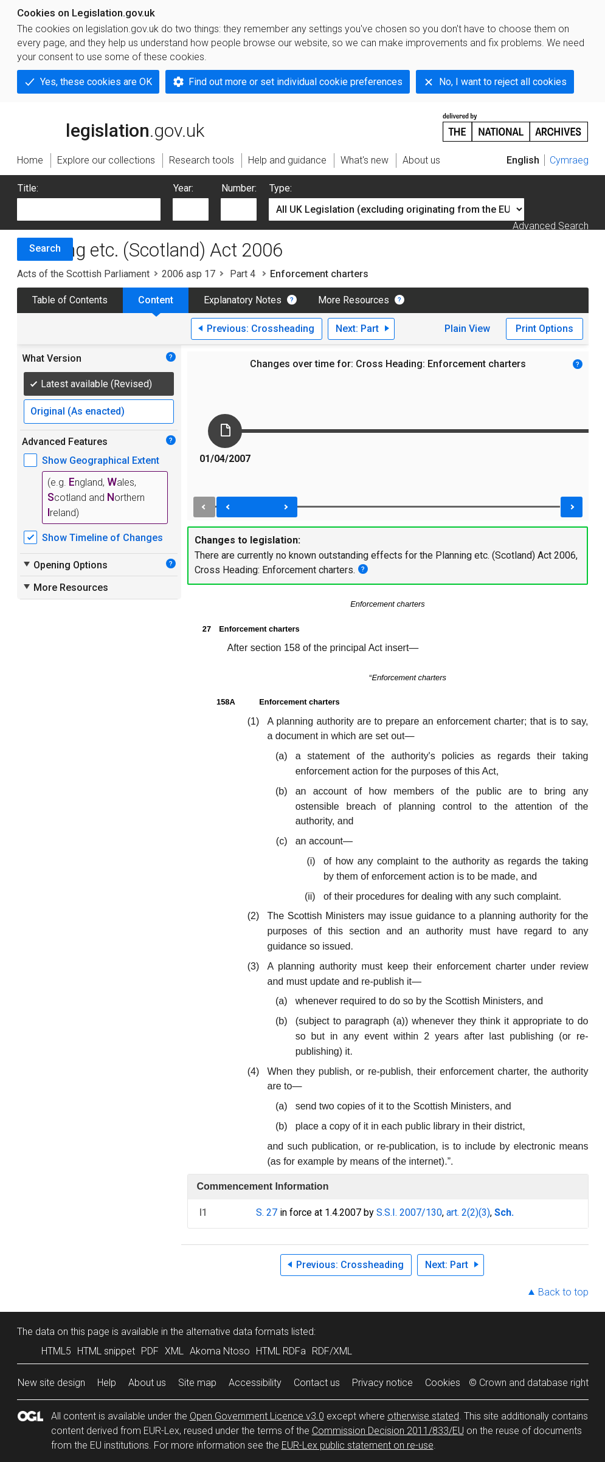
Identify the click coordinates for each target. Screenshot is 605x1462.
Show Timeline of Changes (102, 537)
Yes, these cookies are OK (96, 82)
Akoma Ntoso (220, 1351)
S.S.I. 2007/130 (409, 1212)
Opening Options (65, 565)
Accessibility (255, 1382)
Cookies (442, 1382)
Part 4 (242, 274)
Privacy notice (382, 1382)
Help (106, 1382)
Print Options (544, 328)
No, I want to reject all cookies (503, 82)
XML (174, 1351)
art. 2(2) (462, 1212)
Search (45, 248)
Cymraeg (569, 160)
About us (147, 1382)
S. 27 (266, 1212)
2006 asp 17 (188, 274)
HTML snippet (106, 1351)
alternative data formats (237, 1331)
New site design (51, 1382)
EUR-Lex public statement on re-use (358, 1445)
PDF (150, 1351)
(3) (484, 1212)
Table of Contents (70, 300)
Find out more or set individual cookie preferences (295, 82)
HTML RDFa (281, 1351)
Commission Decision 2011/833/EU (388, 1430)
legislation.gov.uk (110, 126)
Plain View (467, 328)
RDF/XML (332, 1351)
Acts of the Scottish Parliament (83, 274)
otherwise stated (423, 1416)
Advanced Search (551, 226)
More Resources (353, 300)
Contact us (317, 1382)
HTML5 (56, 1351)
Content (155, 300)
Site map (197, 1382)
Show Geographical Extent (100, 460)
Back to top (563, 1292)
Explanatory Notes (243, 300)
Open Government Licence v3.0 (257, 1416)
